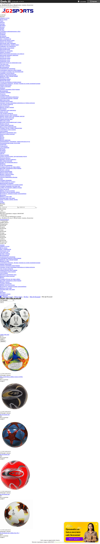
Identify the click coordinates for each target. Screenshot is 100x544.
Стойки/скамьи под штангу (7, 181)
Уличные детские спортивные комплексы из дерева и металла (17, 103)
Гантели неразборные (6, 171)
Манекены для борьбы (6, 50)
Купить (3, 341)
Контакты (3, 292)
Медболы (2, 149)
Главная (2, 245)
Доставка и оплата (5, 294)
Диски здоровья (4, 155)
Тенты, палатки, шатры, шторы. (9, 199)
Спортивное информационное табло (10, 31)
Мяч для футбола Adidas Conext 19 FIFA (11, 376)
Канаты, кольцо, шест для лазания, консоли (12, 116)
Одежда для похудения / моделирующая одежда (13, 156)
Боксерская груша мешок (7, 48)
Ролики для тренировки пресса (8, 162)
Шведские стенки (5, 120)
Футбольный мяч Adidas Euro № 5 (9, 533)
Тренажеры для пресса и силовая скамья (11, 184)
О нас (1, 201)
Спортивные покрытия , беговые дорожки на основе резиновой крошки (20, 83)
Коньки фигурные (5, 80)
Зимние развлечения (5, 85)
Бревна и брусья (4, 123)
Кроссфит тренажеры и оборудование (10, 168)
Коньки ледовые (4, 77)
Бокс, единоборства (5, 39)
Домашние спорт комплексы (8, 110)
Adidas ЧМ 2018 (4, 334)
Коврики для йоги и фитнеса (8, 159)
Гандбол (2, 24)
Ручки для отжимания (6, 165)
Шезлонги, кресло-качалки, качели (10, 192)
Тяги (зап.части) (4, 189)
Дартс (1, 21)
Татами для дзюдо (5, 56)
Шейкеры (2, 164)
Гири (1, 178)
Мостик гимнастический (7, 117)
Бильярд (2, 27)
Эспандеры (3, 144)
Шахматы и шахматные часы (8, 132)
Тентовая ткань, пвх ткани (7, 198)
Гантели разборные (5, 175)
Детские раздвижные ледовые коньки (10, 82)
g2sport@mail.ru (4, 219)
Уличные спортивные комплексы (9, 97)
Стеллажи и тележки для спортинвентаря (11, 71)
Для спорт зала (4, 64)
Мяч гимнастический (6, 161)
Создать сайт (15, 1)
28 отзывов (83, 1)
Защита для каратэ (5, 52)
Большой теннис (4, 37)
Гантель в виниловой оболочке (8, 177)
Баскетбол (3, 33)
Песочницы (3, 108)
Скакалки (2, 152)
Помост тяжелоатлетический (8, 74)
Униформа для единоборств (8, 46)
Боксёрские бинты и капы (7, 40)
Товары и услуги (4, 18)
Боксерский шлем (5, 49)
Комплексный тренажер (6, 183)
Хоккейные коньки (5, 79)
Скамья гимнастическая (6, 125)
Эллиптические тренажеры (7, 68)
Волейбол (3, 25)
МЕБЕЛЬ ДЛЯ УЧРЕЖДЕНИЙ (9, 76)
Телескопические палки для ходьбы (10, 143)
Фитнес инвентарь (5, 140)
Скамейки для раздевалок (7, 73)
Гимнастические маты (6, 119)
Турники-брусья (4, 95)
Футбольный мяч (5, 414)
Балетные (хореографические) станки (10, 122)
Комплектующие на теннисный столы (10, 62)
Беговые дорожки (5, 65)
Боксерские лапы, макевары (8, 43)
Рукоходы (2, 94)
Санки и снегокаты (5, 86)
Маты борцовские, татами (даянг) (9, 44)
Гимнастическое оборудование (8, 114)
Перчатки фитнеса (5, 158)
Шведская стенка (5, 100)
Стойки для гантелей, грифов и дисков (11, 187)
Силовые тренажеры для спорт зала (10, 186)
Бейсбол (2, 22)
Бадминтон (3, 36)
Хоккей (2, 28)
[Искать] (18, 7)
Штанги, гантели (4, 170)
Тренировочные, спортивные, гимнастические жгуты (15, 141)
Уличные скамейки (5, 92)
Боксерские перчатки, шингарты (9, 55)
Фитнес (2, 138)
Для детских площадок (6, 104)
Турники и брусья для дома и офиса (10, 167)
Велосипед (3, 195)
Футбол (2, 30)
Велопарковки (4, 91)
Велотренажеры (4, 67)
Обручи (2, 153)
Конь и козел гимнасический (8, 126)
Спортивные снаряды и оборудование (10, 70)
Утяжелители (4, 146)
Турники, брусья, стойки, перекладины (11, 128)
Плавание (2, 34)
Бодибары (3, 150)
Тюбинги (2, 88)
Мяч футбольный (35, 297)
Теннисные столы (5, 59)
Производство (4, 295)
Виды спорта (3, 19)
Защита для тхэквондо (6, 42)
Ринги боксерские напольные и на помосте (12, 53)
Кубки (1, 135)
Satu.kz (58, 540)
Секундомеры (4, 131)
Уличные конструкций (6, 101)
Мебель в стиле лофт (6, 196)
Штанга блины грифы (6, 172)
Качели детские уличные (7, 107)
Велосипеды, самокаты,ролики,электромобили (13, 193)
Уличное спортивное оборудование (10, 89)
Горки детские (4, 112)
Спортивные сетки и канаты (8, 129)
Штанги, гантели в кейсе (7, 174)
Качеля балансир (4, 106)
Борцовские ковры (5, 58)
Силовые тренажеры (6, 180)
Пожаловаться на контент (61, 542)
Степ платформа (4, 147)
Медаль (2, 137)
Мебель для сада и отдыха (7, 190)
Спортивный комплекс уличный (9, 98)
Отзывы (2, 202)
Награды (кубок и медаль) (7, 134)
